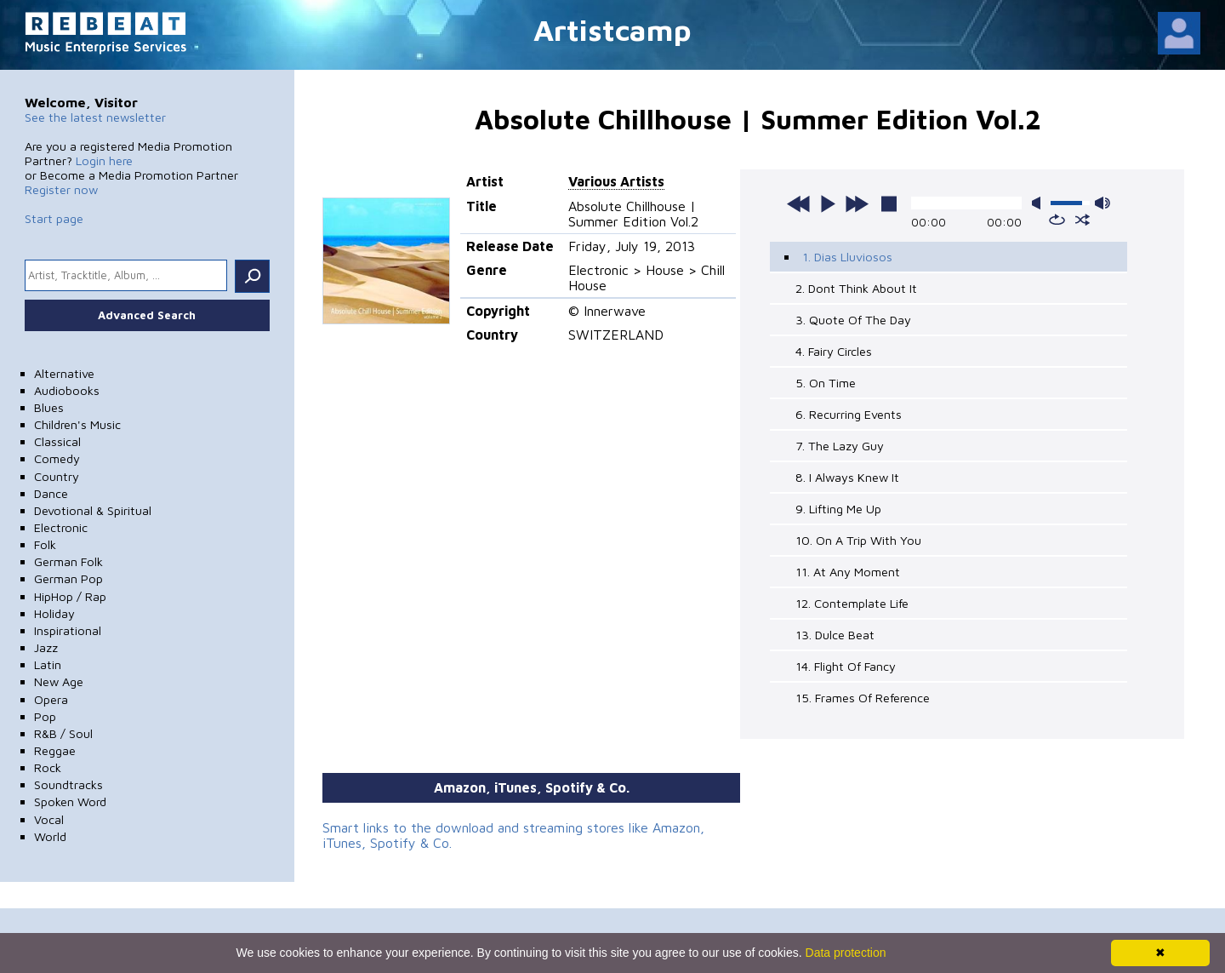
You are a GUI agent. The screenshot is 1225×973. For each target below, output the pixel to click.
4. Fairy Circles (833, 351)
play (828, 203)
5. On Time (825, 382)
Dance (51, 493)
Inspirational (67, 630)
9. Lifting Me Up (838, 508)
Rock (47, 767)
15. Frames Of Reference (862, 697)
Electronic (61, 527)
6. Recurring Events (848, 414)
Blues (49, 407)
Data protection (846, 952)
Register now (61, 189)
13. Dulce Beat (835, 634)
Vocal (49, 819)
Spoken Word (70, 801)
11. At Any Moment (847, 571)
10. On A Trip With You (858, 540)
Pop (45, 716)
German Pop (68, 578)
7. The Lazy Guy (839, 445)
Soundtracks (68, 784)
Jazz (46, 647)
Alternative (64, 373)
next (857, 203)
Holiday (54, 613)
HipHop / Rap (70, 596)
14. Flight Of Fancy (845, 666)
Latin (47, 664)
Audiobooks (67, 390)
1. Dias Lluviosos (847, 256)
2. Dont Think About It (856, 288)
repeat (1057, 219)
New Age (58, 681)
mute (1039, 203)
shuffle (1082, 219)
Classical (57, 441)
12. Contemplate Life (852, 603)
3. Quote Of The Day (853, 319)
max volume (1102, 203)
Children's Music (77, 424)
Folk (45, 544)
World (50, 836)
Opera (51, 699)
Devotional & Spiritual (92, 510)
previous (799, 203)
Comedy (57, 458)
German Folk (68, 561)
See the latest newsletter (95, 117)
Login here (104, 160)
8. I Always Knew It (847, 477)
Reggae (55, 750)
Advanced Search (147, 315)
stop (889, 203)
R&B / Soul (63, 733)
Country (56, 476)
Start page (54, 218)
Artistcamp (612, 29)
